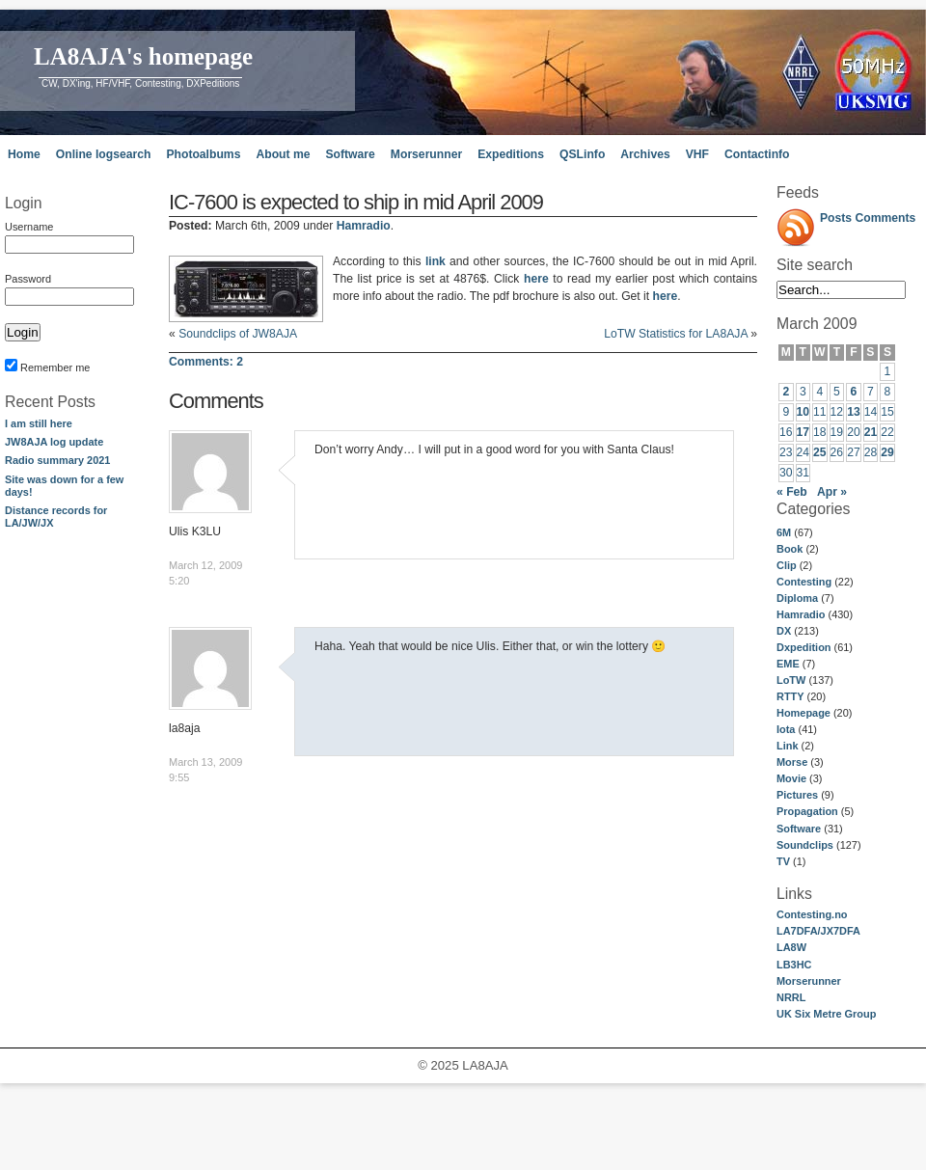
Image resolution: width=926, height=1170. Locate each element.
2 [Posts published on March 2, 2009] (785, 391)
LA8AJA (484, 1065)
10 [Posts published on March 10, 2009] (803, 412)
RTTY (790, 696)
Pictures (797, 795)
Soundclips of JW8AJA (237, 333)
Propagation (807, 811)
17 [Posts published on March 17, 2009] (803, 432)
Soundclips (804, 845)
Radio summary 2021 (57, 460)
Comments (886, 218)
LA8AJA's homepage (143, 56)
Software (349, 154)
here (536, 279)
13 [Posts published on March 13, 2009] (853, 412)
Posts (836, 218)
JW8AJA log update (54, 442)
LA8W (791, 947)
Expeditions (510, 154)
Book (789, 549)
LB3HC (793, 964)
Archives (644, 154)
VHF (697, 154)
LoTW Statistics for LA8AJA (676, 333)
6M (783, 532)
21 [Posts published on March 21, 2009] (871, 432)
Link (787, 745)
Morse (791, 762)
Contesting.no (812, 914)
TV (783, 861)
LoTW (790, 680)
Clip (786, 565)
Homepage (803, 713)
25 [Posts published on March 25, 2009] (820, 452)
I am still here (38, 423)
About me (283, 154)
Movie (791, 778)
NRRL (790, 997)
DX (783, 631)
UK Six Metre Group (826, 1014)
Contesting (803, 581)
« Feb (791, 492)
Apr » (832, 492)
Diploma (797, 598)
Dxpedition (803, 647)
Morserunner (426, 154)
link (435, 261)
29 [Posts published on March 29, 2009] (887, 452)
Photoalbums (203, 154)
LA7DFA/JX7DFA (818, 931)
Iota (785, 729)
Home (24, 154)
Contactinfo (757, 154)
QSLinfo (582, 154)
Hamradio (800, 614)
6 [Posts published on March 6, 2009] (854, 391)
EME (788, 663)
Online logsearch (103, 154)
